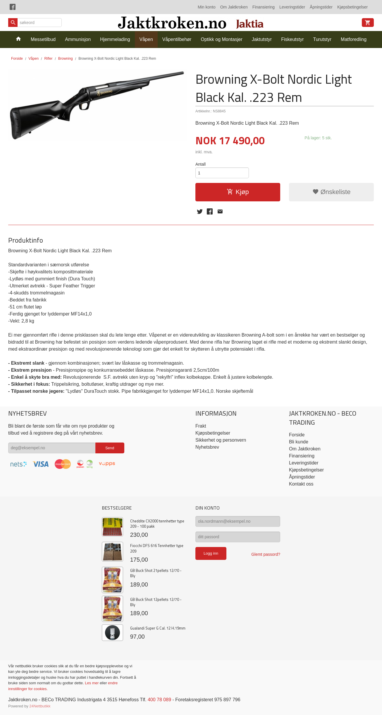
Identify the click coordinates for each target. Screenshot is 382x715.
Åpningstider (321, 7)
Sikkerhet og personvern (220, 440)
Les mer (92, 683)
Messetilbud (43, 39)
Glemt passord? (265, 554)
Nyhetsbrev (207, 447)
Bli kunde (298, 441)
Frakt (200, 425)
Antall (200, 164)
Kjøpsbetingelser (352, 7)
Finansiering (263, 7)
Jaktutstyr (262, 39)
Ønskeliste (331, 192)
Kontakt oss (301, 483)
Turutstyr (322, 39)
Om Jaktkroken (234, 7)
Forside (17, 58)
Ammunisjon (78, 39)
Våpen (146, 39)
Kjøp (238, 192)
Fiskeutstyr (292, 39)
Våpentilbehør (177, 39)
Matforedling (353, 39)
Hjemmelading (115, 39)
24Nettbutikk (39, 706)
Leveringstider (292, 7)
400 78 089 (159, 699)
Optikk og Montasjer (221, 39)
